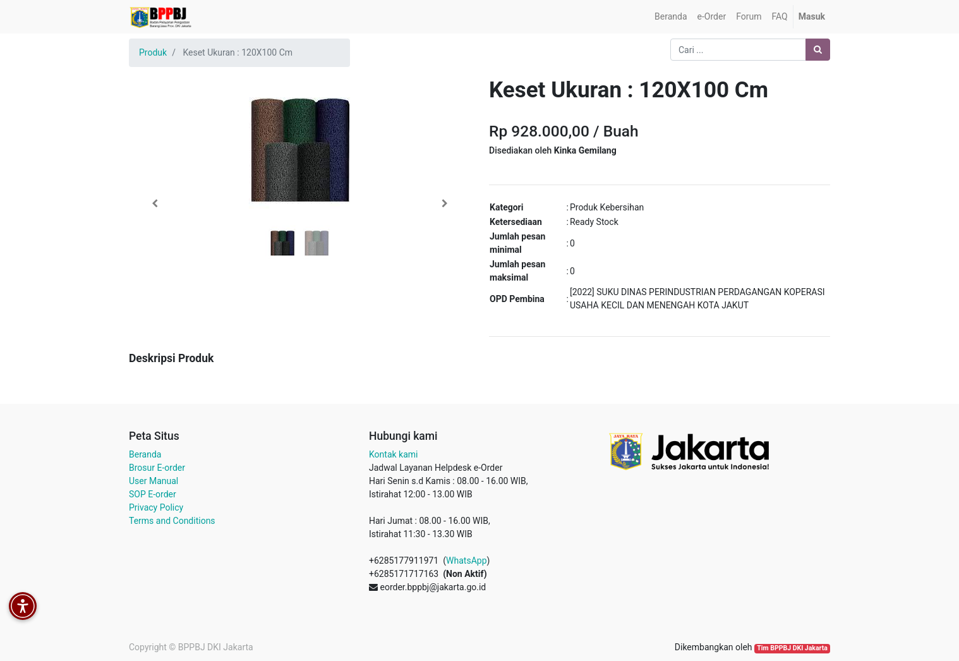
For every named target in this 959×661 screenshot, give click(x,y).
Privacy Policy (156, 507)
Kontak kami (393, 454)
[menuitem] (670, 16)
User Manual (153, 481)
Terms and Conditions (172, 521)
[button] (154, 203)
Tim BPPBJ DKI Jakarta (792, 648)
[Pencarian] (817, 50)
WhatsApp (466, 560)
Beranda (145, 454)
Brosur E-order (157, 468)
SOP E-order (152, 494)
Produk (153, 52)
